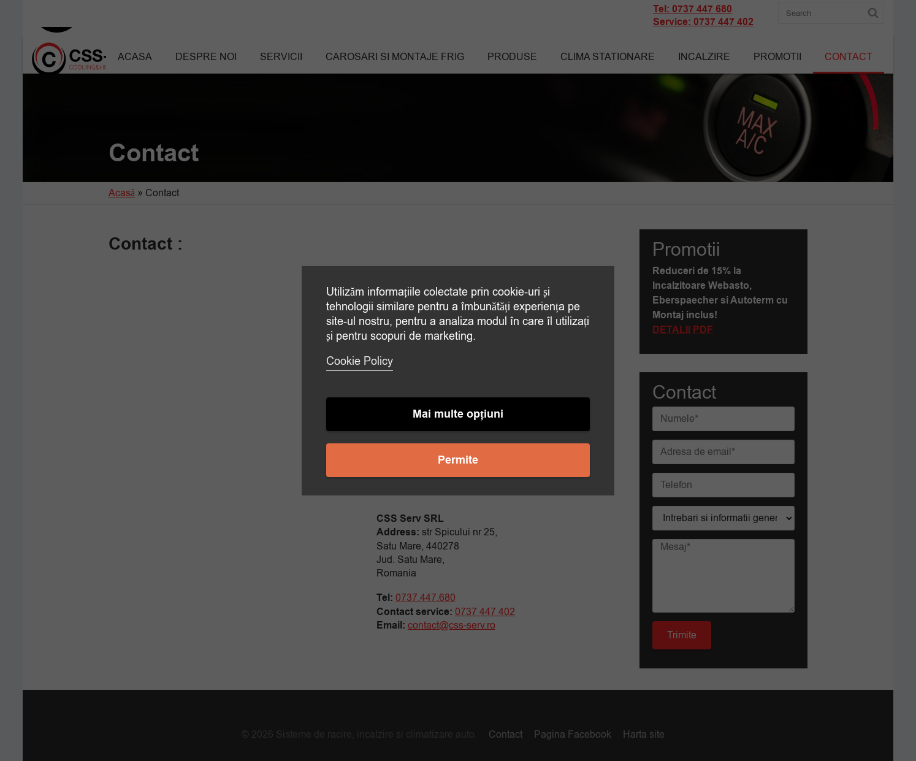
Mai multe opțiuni (458, 414)
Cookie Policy (359, 361)
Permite (458, 460)
